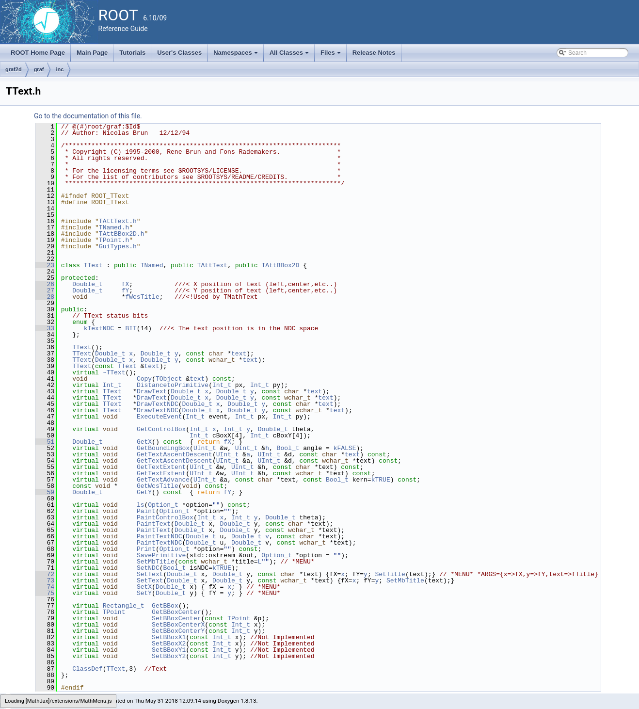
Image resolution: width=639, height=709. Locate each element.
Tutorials (132, 52)
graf (39, 69)
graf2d (13, 69)
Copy (144, 378)
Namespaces (236, 55)
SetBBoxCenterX (178, 624)
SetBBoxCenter (176, 618)
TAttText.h (118, 221)
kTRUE (380, 479)
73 (44, 580)
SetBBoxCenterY (178, 631)
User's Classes (179, 52)
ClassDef (87, 668)
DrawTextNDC (157, 404)
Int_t (112, 385)
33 (44, 328)
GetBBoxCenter (176, 612)
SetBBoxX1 (169, 637)
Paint (146, 511)
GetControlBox (161, 429)
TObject (169, 378)
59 (44, 492)
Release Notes (374, 52)
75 (44, 593)
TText (93, 265)
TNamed (152, 265)
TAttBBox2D (280, 265)
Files (331, 55)
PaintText (154, 523)
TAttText (212, 265)
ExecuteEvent (159, 416)
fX (125, 284)
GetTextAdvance (163, 479)
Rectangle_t (123, 605)
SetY (144, 593)
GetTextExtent (161, 467)
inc (60, 69)
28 (44, 296)
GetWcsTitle (157, 486)
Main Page (92, 52)
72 (44, 574)
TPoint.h (114, 240)
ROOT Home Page (38, 52)
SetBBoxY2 (169, 656)
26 (44, 284)
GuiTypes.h (118, 246)
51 (44, 441)
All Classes (290, 55)
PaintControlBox (165, 517)
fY (125, 290)
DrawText (152, 391)
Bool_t (288, 448)
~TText (114, 372)
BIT (130, 328)
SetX (144, 586)
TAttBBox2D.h (121, 233)
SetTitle (390, 574)
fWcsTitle (142, 296)
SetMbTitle (156, 561)
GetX (144, 441)
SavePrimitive (161, 555)
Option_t (163, 504)
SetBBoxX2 (169, 643)
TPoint (114, 612)
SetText (150, 574)
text (238, 353)
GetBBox (165, 605)
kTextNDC (99, 328)
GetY (144, 492)
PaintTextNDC (159, 536)
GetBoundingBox (163, 448)
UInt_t (204, 448)
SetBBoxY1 (169, 649)
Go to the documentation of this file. (88, 116)
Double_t (87, 284)
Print (146, 549)
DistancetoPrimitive (172, 385)
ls (140, 504)
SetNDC (148, 568)
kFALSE (345, 448)
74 (44, 586)
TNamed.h (114, 227)
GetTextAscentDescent (174, 454)
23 (44, 265)
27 (44, 290)
